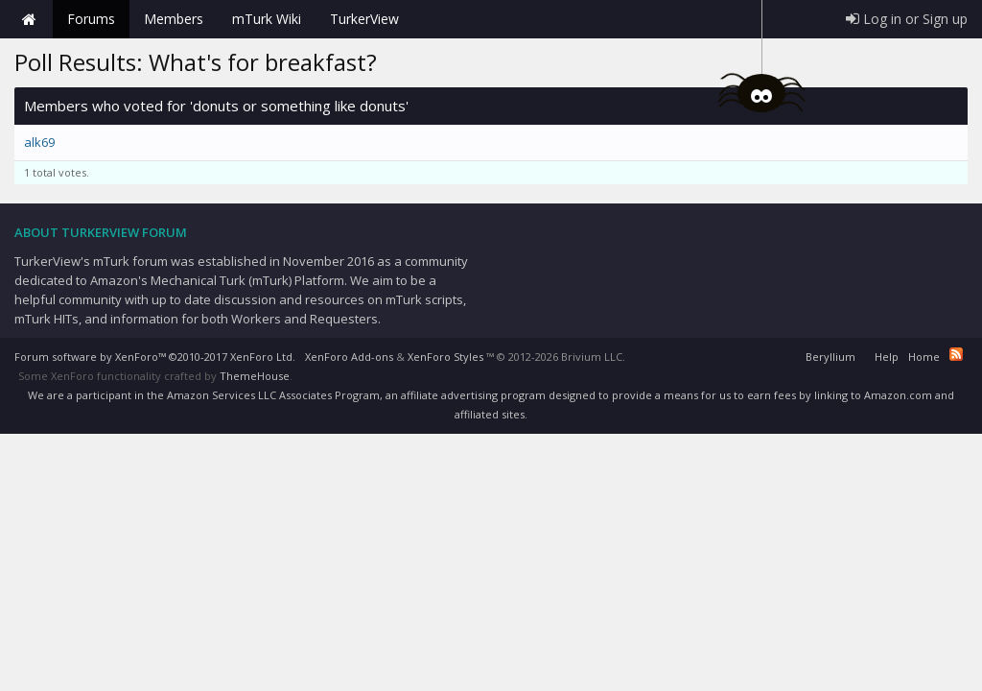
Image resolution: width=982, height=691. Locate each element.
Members (173, 19)
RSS (956, 354)
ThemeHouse (255, 376)
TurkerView (364, 19)
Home (29, 19)
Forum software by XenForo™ (154, 356)
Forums (91, 19)
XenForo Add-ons (349, 356)
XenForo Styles (445, 356)
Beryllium (830, 356)
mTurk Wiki (266, 19)
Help (887, 356)
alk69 (39, 142)
